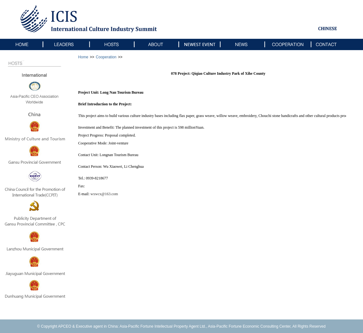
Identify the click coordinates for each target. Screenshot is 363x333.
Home (83, 57)
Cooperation (106, 57)
